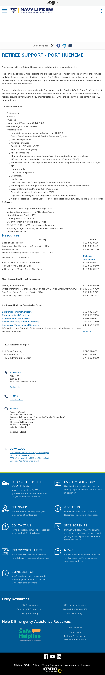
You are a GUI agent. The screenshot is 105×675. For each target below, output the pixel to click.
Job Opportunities (27, 550)
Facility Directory (79, 482)
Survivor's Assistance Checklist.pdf (24, 461)
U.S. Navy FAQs (75, 613)
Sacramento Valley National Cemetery (20, 321)
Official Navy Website (75, 605)
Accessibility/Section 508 (75, 609)
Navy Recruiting (30, 613)
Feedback (19, 507)
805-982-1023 (16, 400)
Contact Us (21, 525)
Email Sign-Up (23, 572)
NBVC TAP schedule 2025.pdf (22, 455)
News (68, 550)
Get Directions (16, 387)
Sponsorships (75, 525)
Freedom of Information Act (29, 609)
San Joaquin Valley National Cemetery (20, 325)
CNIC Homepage (30, 605)
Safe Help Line (75, 627)
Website (87, 331)
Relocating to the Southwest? (27, 484)
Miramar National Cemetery (15, 315)
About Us (72, 507)
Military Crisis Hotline (75, 636)
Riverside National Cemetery (16, 318)
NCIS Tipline (75, 631)
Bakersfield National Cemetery (17, 311)
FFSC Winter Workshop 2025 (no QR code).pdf (29, 453)
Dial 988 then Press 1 (75, 639)
